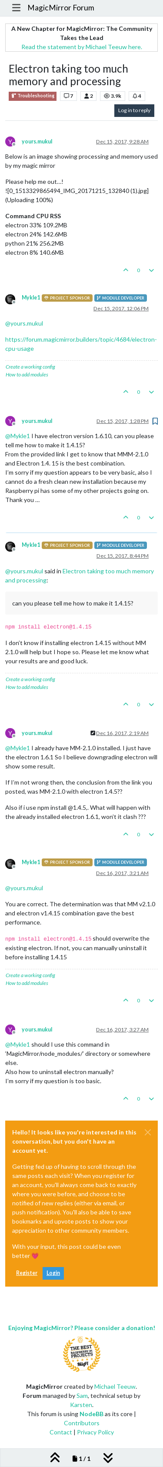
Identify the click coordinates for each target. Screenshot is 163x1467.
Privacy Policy (95, 1432)
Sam (82, 1395)
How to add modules (27, 374)
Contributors (82, 1423)
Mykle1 (31, 297)
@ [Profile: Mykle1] (17, 435)
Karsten (81, 1404)
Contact (61, 1432)
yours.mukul (37, 141)
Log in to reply (134, 110)
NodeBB (91, 1413)
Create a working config (30, 366)
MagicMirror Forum (60, 7)
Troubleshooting (32, 96)
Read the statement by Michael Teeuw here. (81, 46)
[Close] (148, 1132)
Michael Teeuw (115, 1386)
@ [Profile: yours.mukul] (24, 323)
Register (26, 1273)
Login (53, 1273)
